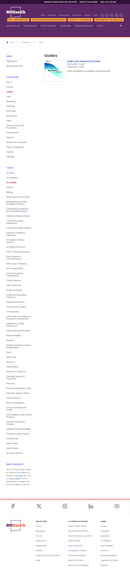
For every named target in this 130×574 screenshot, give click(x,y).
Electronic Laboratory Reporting (15, 234)
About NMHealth (84, 26)
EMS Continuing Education (18, 252)
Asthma (9, 187)
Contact (88, 15)
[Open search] (121, 26)
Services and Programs (78, 565)
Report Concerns (75, 560)
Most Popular (48, 26)
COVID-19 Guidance (80, 20)
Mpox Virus (11, 357)
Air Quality (11, 182)
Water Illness (12, 443)
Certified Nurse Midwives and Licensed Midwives (17, 210)
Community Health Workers (18, 228)
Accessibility (106, 541)
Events (39, 536)
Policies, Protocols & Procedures (15, 126)
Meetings (10, 106)
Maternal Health (13, 335)
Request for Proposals (16, 142)
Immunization (12, 312)
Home (43, 15)
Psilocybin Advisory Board (17, 393)
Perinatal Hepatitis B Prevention (15, 377)
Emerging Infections (15, 247)
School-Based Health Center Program (19, 416)
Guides (9, 92)
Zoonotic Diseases (14, 453)
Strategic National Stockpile (18, 429)
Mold (8, 352)
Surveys (9, 152)
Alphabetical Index (14, 66)
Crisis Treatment (75, 546)
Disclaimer (105, 536)
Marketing (10, 101)
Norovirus (10, 362)
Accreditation (12, 178)
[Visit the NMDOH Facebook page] (102, 15)
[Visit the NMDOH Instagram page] (112, 15)
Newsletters (11, 116)
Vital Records (12, 438)
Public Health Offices (77, 526)
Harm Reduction (13, 285)
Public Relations (13, 398)
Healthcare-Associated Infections (16, 296)
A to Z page (14, 478)
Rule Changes (107, 546)
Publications (64, 15)
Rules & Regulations (15, 147)
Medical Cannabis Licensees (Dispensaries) (18, 346)
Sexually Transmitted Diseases (15, 423)
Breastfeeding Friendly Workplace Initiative (16, 203)
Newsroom (51, 15)
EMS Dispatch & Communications (14, 257)
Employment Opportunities (48, 555)
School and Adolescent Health (16, 408)
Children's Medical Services (18, 216)
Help (96, 15)
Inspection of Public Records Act (15, 324)
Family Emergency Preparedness (14, 274)
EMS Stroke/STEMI (14, 268)
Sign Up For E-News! (88, 2)
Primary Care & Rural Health (18, 388)
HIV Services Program (16, 307)
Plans (8, 121)
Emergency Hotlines (77, 550)
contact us (20, 475)
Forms (9, 82)
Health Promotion (14, 290)
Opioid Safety (12, 367)
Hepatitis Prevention (15, 302)
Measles (10, 340)
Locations (65, 26)
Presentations (12, 132)
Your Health (30, 26)
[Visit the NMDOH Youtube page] (121, 15)
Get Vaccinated (18, 20)
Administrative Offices (78, 531)
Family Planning (13, 280)
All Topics (10, 173)
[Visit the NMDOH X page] (107, 15)
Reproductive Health (109, 20)
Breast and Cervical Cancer (18, 197)
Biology (9, 192)
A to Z (100, 26)
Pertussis (10, 383)
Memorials (11, 111)
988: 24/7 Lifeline (108, 2)
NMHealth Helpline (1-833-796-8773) (60, 2)
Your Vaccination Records (48, 20)
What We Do (13, 26)
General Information (77, 555)
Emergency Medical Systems (15, 241)
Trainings (10, 157)
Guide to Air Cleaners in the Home (83, 61)
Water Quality (12, 448)
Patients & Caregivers (16, 371)
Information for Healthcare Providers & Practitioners (18, 317)
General (9, 87)
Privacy (104, 526)
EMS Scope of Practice (16, 264)
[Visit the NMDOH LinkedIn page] (116, 15)
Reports (9, 137)
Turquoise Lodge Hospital (17, 434)
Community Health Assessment (14, 222)
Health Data (77, 15)
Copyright (105, 531)
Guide (82, 64)
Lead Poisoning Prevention (18, 331)
